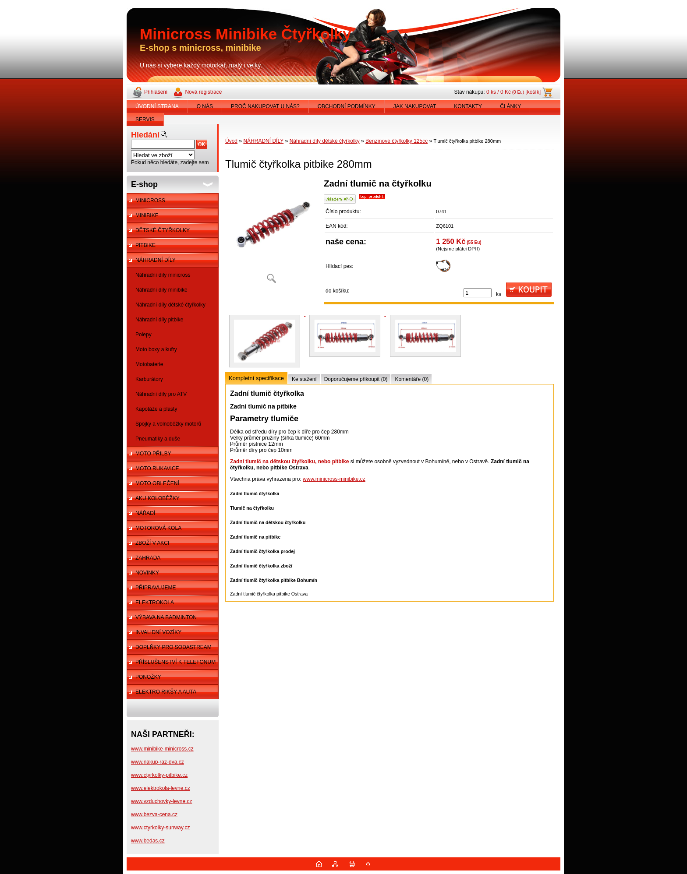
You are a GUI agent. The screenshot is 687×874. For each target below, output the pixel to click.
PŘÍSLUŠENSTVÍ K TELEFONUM (175, 662)
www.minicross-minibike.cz (334, 479)
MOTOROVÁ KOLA (158, 528)
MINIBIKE (147, 215)
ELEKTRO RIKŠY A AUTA (165, 692)
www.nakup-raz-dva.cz (157, 762)
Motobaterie (149, 364)
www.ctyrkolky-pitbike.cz (159, 775)
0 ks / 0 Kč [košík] (513, 92)
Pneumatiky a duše (157, 439)
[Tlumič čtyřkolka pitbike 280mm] (271, 234)
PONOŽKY (148, 677)
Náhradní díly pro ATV (161, 394)
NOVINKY (147, 573)
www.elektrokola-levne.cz (160, 788)
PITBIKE (145, 245)
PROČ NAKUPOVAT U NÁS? (265, 106)
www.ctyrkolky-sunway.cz (160, 828)
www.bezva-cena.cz (154, 814)
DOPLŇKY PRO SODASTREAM (173, 647)
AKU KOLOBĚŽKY (157, 498)
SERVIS (145, 119)
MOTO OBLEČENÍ (157, 483)
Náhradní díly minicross (162, 275)
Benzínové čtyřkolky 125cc (396, 141)
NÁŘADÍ (145, 513)
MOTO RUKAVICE (157, 468)
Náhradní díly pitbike (159, 320)
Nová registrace (203, 92)
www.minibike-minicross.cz (162, 749)
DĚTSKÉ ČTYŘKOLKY (162, 230)
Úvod (231, 141)
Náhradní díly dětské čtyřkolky (170, 305)
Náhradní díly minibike (161, 290)
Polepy (143, 334)
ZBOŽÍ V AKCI (152, 543)
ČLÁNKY (510, 106)
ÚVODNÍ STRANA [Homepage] (157, 106)
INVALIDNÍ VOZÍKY (158, 632)
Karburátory (149, 379)
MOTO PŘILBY (153, 454)
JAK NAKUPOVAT (414, 106)
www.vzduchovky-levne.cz (161, 801)
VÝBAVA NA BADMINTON (166, 617)
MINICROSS (150, 200)
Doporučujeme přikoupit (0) (356, 379)
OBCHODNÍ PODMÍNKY (346, 106)
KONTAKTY (468, 106)
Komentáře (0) (411, 379)
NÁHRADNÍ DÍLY (155, 260)
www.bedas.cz (148, 841)
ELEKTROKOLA (154, 602)
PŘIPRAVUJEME (155, 588)
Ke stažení (304, 379)
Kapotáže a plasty (156, 409)
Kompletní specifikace (256, 378)
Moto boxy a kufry (156, 349)
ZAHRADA (147, 558)
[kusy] (478, 292)
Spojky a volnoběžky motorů (168, 424)
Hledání (145, 134)
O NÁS (205, 106)
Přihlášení (155, 92)
